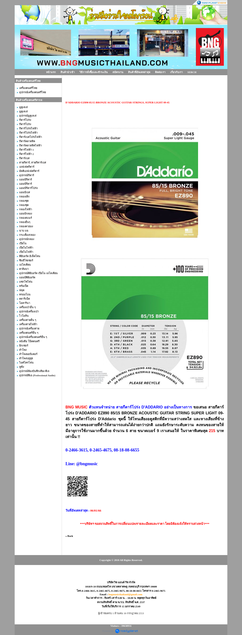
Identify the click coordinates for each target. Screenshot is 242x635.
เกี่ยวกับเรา (176, 72)
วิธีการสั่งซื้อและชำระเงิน (93, 72)
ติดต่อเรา (160, 72)
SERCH (191, 72)
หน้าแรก (51, 72)
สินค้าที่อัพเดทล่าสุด (139, 72)
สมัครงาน (117, 72)
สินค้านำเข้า (67, 72)
